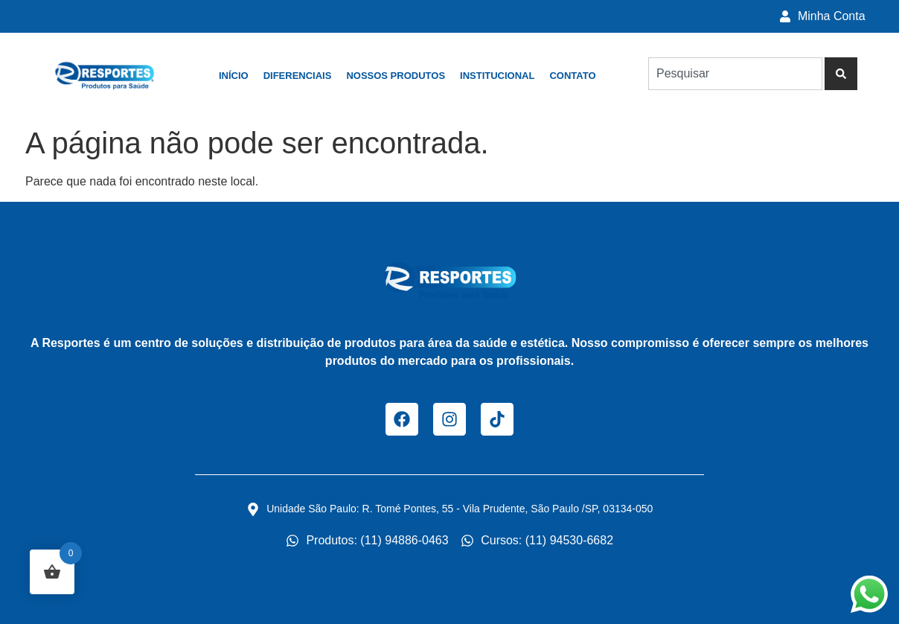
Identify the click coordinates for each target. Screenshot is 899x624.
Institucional (497, 75)
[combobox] (735, 73)
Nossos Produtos (395, 75)
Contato (572, 75)
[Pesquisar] (841, 73)
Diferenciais (297, 75)
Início (234, 75)
